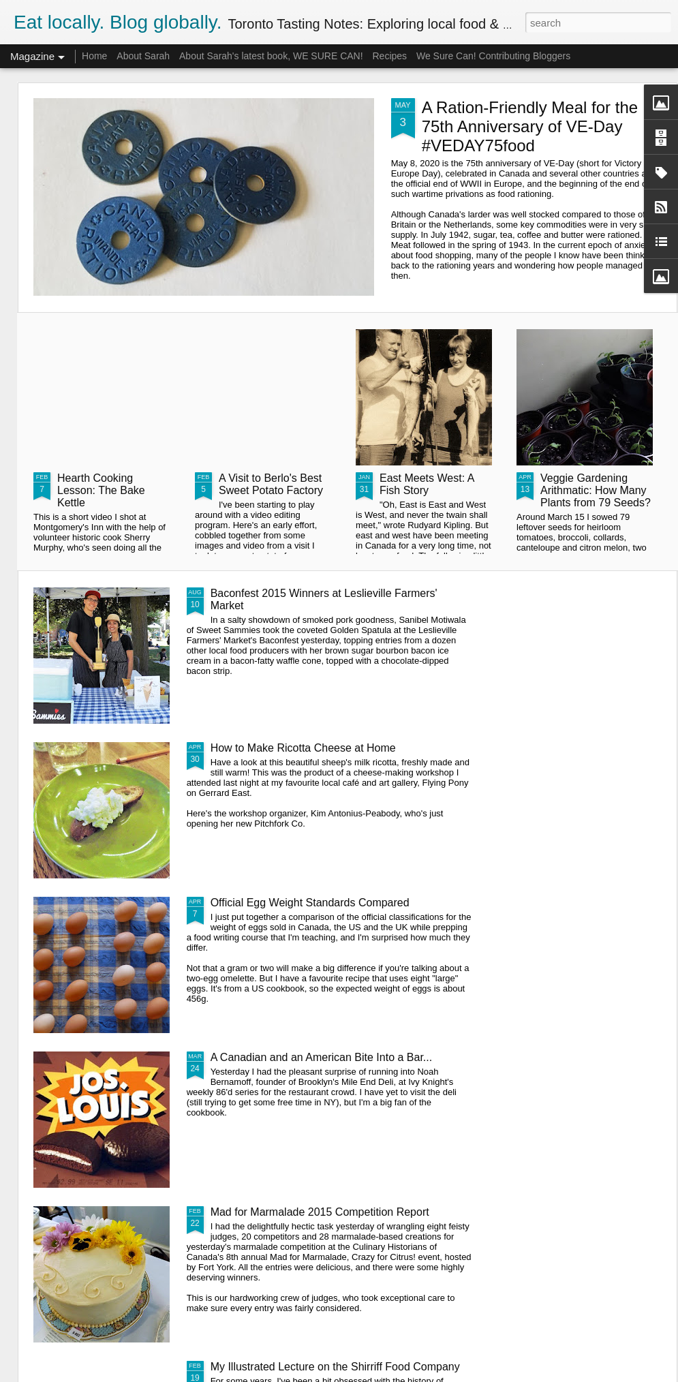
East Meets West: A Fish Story (427, 484)
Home (94, 55)
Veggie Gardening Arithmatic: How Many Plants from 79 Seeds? (595, 490)
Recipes (389, 55)
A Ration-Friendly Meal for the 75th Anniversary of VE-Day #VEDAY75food (530, 126)
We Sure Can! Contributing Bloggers (493, 55)
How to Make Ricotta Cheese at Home (303, 748)
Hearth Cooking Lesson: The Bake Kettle (101, 490)
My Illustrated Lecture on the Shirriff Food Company (335, 1366)
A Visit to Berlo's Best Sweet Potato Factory (271, 484)
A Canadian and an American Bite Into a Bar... (322, 1057)
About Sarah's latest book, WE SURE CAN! (271, 55)
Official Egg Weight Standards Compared (310, 902)
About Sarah (143, 55)
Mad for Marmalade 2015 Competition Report (320, 1212)
